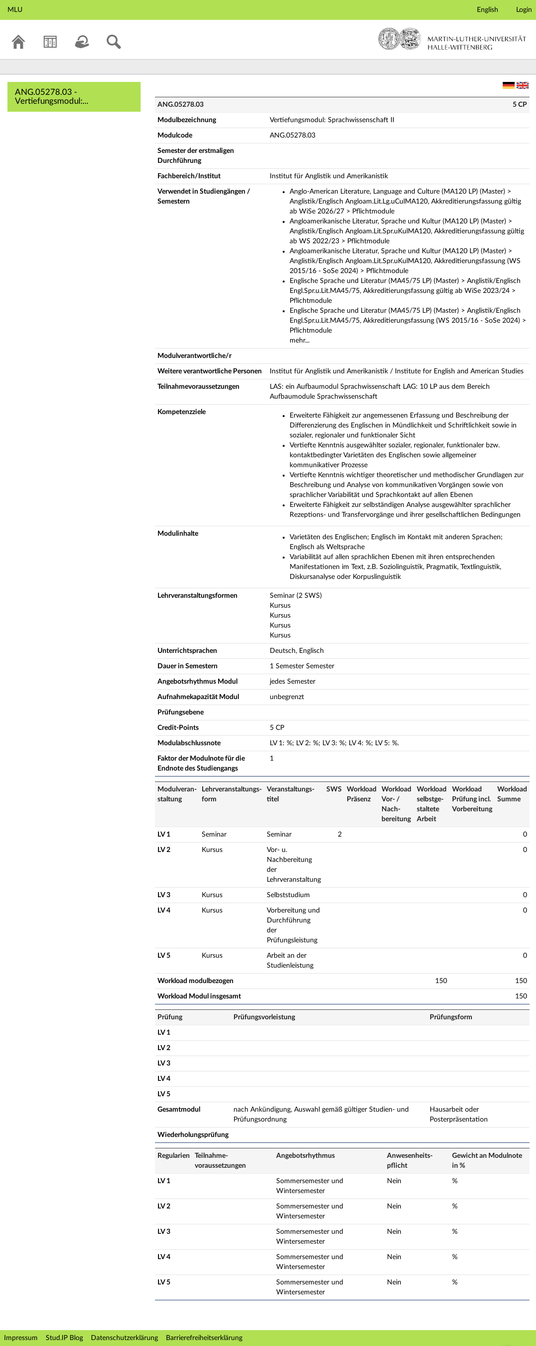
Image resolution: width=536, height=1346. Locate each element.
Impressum (21, 1338)
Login (524, 9)
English (487, 9)
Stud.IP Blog (64, 1338)
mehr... (299, 340)
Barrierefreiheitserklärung (204, 1338)
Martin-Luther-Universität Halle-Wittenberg (452, 39)
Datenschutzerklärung (124, 1338)
